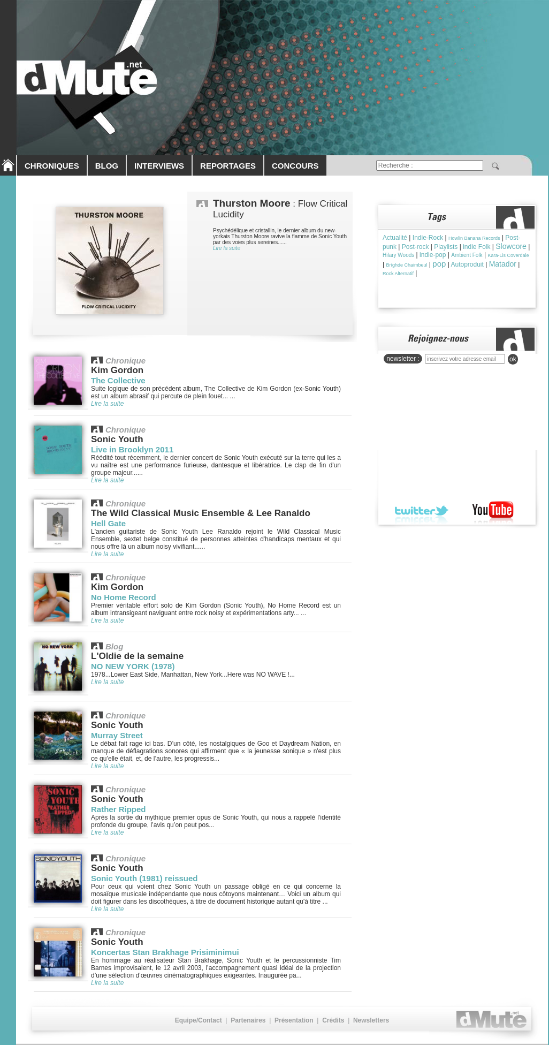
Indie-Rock (428, 237)
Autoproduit (467, 264)
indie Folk (476, 247)
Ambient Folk (466, 255)
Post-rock (415, 247)
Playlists (446, 247)
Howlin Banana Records (474, 238)
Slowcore (511, 246)
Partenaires (248, 1020)
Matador (502, 264)
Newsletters (371, 1020)
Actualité (395, 237)
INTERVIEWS (159, 165)
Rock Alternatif (398, 273)
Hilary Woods (398, 255)
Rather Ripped (118, 809)
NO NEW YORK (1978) (132, 666)
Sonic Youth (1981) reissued (144, 878)
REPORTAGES (228, 165)
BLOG (106, 165)
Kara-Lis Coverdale (508, 255)
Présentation (294, 1020)
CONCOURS (295, 165)
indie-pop (433, 255)
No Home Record (123, 597)
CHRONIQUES (52, 165)
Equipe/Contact (198, 1020)
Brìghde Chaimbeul (406, 265)
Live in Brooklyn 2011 (132, 449)
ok (512, 359)
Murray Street (117, 735)
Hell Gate (108, 523)
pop (439, 263)
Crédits (333, 1020)
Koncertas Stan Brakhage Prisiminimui (165, 952)
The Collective (118, 380)
